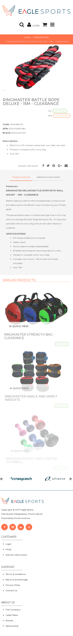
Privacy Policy (13, 585)
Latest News (12, 615)
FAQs (8, 549)
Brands (9, 620)
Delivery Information (16, 554)
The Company (13, 609)
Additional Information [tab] (48, 177)
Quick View (20, 327)
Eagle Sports (26, 509)
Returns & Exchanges (17, 579)
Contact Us (11, 590)
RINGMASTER (41, 37)
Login (9, 544)
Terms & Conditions (16, 574)
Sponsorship (12, 626)
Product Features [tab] (21, 177)
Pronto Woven (35, 514)
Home (27, 37)
